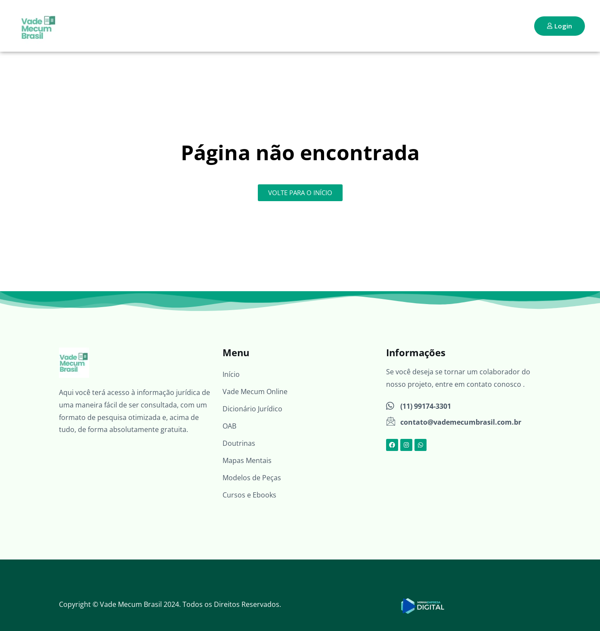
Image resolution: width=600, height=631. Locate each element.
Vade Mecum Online (255, 391)
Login (559, 26)
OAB (229, 426)
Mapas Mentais (247, 460)
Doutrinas (239, 443)
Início (231, 374)
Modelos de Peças (252, 477)
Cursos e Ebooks (249, 495)
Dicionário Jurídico (252, 408)
